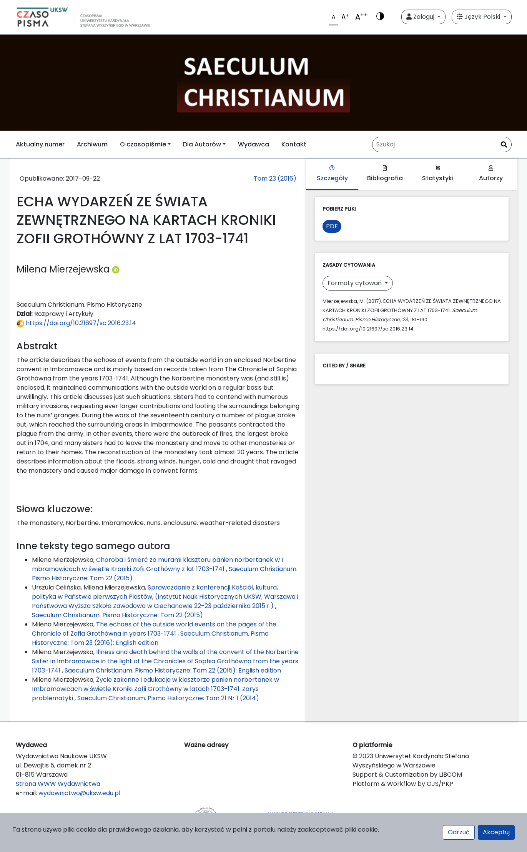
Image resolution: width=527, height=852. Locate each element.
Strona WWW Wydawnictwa (58, 783)
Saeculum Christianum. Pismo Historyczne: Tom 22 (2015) (117, 615)
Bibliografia (385, 174)
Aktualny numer (40, 144)
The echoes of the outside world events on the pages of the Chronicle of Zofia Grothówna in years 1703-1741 (154, 629)
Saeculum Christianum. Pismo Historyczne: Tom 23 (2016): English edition (150, 638)
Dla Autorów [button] (202, 144)
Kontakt (293, 144)
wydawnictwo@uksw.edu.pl (79, 793)
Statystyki (438, 174)
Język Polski (479, 16)
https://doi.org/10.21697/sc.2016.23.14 (76, 323)
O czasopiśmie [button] (143, 144)
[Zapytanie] (441, 144)
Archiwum (92, 144)
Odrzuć (459, 832)
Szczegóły (332, 174)
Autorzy (491, 174)
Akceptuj (496, 832)
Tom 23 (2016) (275, 178)
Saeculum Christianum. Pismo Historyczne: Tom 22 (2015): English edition (173, 670)
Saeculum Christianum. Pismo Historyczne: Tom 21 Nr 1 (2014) (168, 698)
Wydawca (253, 144)
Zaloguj (421, 16)
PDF (332, 226)
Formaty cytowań (355, 283)
